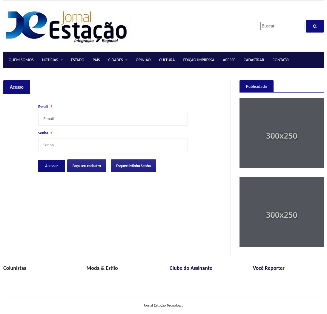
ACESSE (229, 59)
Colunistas (14, 268)
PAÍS (96, 59)
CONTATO (281, 59)
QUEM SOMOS (21, 59)
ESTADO (78, 59)
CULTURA (167, 59)
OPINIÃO (143, 59)
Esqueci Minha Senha (133, 165)
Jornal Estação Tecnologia (164, 305)
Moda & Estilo (102, 268)
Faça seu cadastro (87, 165)
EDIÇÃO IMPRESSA (198, 59)
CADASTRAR (254, 59)
